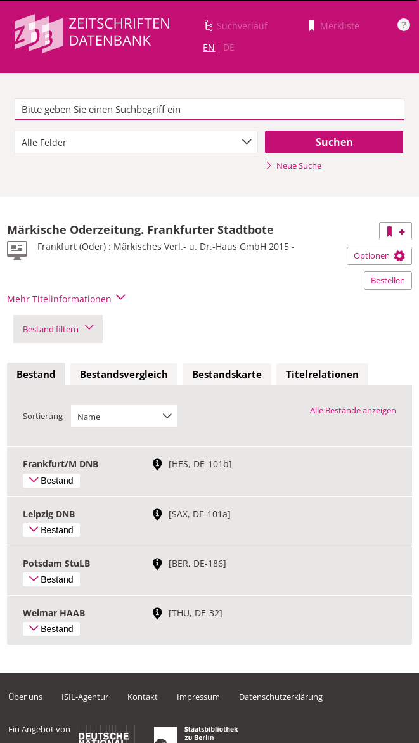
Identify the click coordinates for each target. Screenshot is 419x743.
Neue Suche (293, 165)
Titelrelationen (322, 374)
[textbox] (209, 109)
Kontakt (142, 696)
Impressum (198, 696)
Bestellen (388, 280)
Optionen (379, 255)
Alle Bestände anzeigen (353, 410)
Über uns (25, 696)
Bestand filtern (58, 329)
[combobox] (137, 142)
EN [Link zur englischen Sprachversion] (209, 47)
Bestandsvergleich (124, 374)
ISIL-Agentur (84, 696)
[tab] (36, 375)
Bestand (36, 374)
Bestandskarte (227, 374)
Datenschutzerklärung (281, 696)
